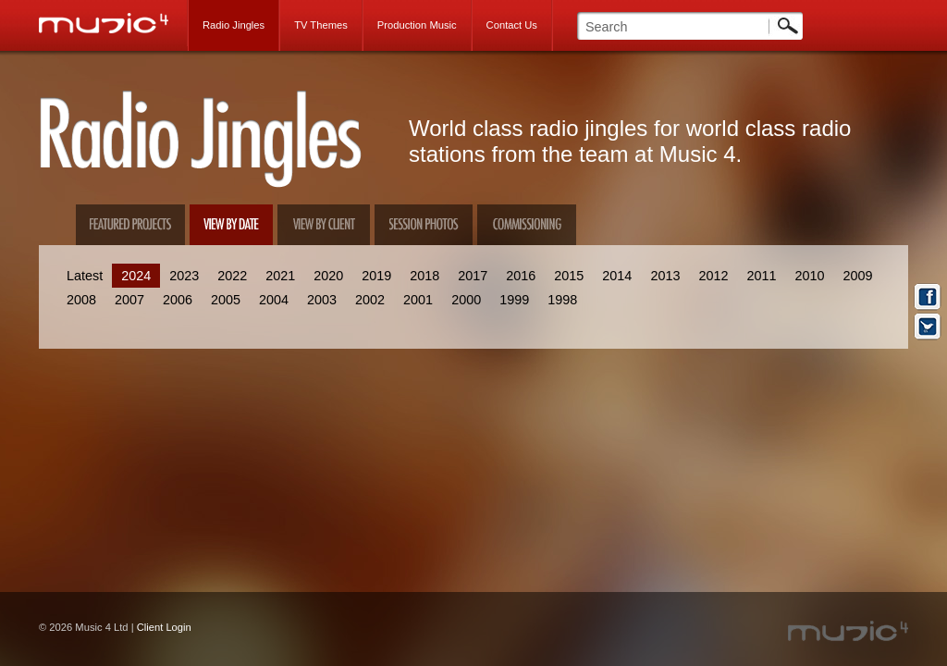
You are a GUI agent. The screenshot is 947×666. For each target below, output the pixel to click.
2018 (424, 275)
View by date (231, 224)
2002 (370, 299)
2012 (713, 275)
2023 (184, 275)
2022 (232, 275)
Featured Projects (130, 224)
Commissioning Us (526, 224)
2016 (520, 275)
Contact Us (511, 25)
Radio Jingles (233, 25)
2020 (328, 275)
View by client (323, 224)
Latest (85, 275)
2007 (129, 299)
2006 (177, 299)
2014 (617, 275)
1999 (514, 299)
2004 (274, 299)
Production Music (417, 25)
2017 (472, 275)
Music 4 (113, 23)
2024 (136, 275)
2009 (857, 275)
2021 (280, 275)
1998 (562, 299)
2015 (569, 275)
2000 (466, 299)
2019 (376, 275)
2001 (418, 299)
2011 (761, 275)
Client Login (164, 627)
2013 (665, 275)
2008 (81, 299)
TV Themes (321, 25)
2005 (225, 299)
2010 (809, 275)
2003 (322, 299)
